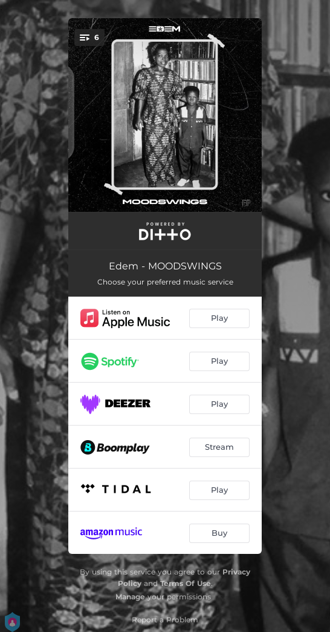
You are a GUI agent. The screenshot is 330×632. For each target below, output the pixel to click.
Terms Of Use (185, 583)
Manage (130, 596)
